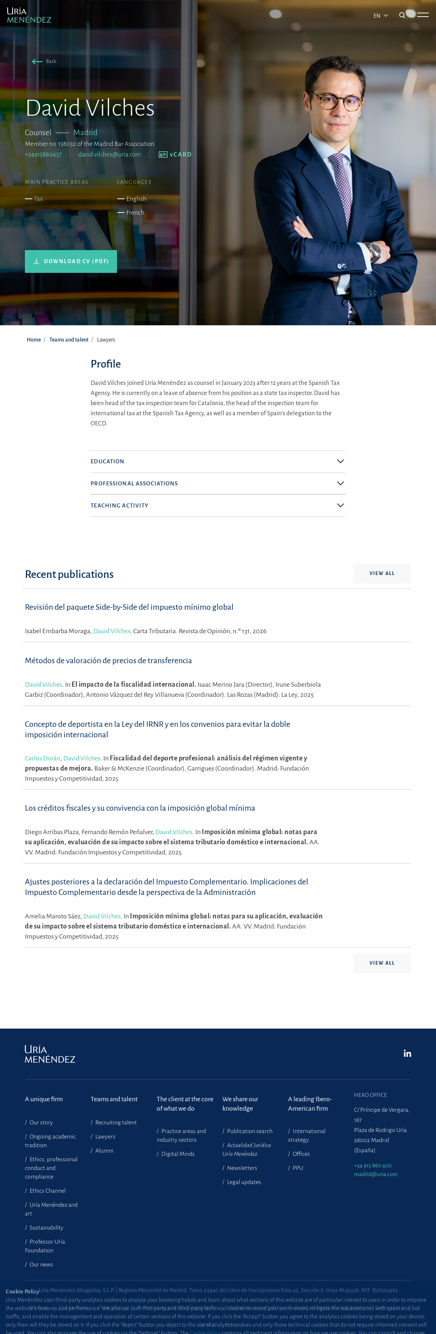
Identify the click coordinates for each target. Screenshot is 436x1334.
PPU (297, 1168)
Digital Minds (177, 1154)
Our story (41, 1122)
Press (231, 1324)
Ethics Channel (47, 1191)
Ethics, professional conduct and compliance (51, 1168)
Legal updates (243, 1182)
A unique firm (44, 1099)
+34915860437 (43, 154)
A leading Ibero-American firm (310, 1103)
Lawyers (104, 1136)
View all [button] (382, 594)
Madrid (85, 132)
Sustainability (46, 1227)
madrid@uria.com (376, 1174)
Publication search (249, 1131)
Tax (38, 199)
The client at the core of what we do (185, 1103)
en (378, 16)
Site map (39, 1308)
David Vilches (111, 651)
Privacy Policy (113, 1308)
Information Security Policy (255, 1308)
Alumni (103, 1151)
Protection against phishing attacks (176, 1308)
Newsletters (241, 1168)
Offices (301, 1154)
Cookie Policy (73, 1308)
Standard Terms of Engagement (330, 1308)
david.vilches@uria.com (109, 154)
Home (34, 340)
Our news (41, 1264)
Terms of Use (389, 1308)
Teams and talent (68, 340)
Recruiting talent (115, 1122)
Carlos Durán (42, 778)
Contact (207, 1324)
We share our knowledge (240, 1103)
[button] (42, 63)
